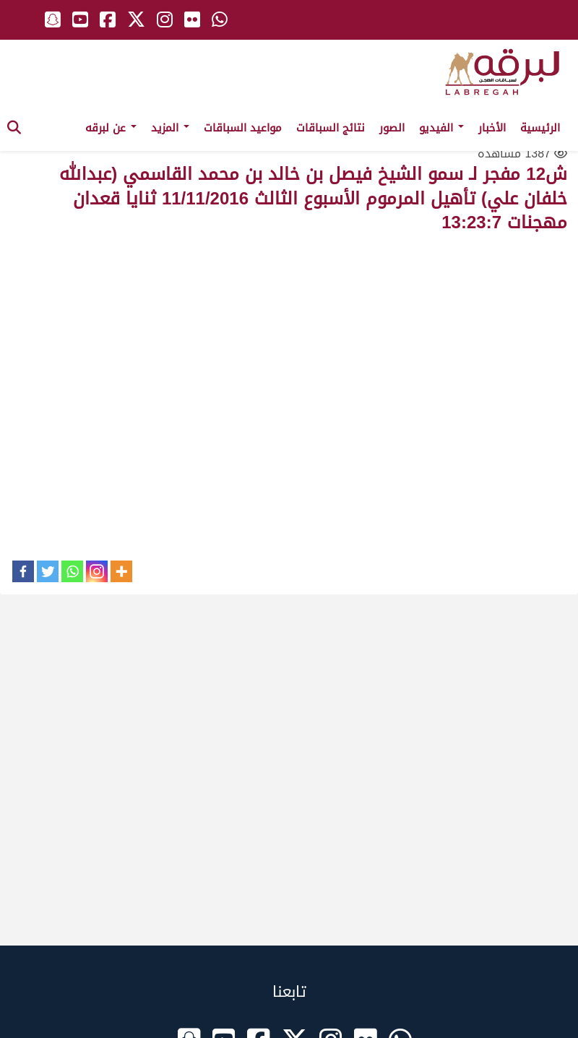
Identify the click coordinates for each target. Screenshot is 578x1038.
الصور (392, 128)
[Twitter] (48, 571)
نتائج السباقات (330, 128)
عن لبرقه (111, 128)
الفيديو (441, 128)
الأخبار (492, 128)
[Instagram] (97, 571)
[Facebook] (23, 571)
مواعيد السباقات (243, 128)
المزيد (170, 128)
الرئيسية (540, 128)
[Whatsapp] (72, 571)
